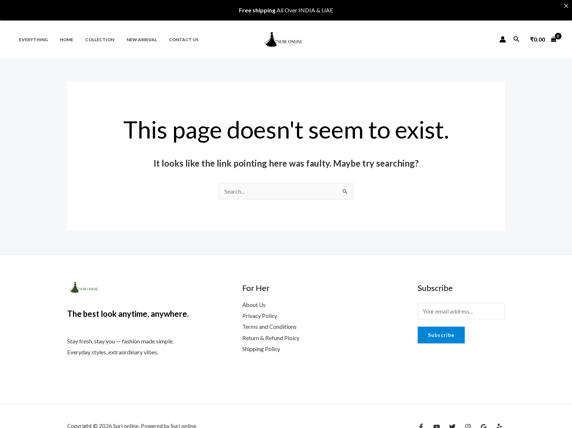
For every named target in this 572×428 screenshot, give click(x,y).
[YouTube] (436, 422)
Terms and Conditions (269, 321)
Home (61, 35)
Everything (31, 35)
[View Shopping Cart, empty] (543, 34)
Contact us (168, 35)
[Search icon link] (516, 34)
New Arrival (130, 35)
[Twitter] (452, 422)
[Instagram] (468, 422)
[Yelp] (499, 422)
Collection (91, 35)
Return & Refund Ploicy (271, 332)
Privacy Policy (260, 310)
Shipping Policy (261, 343)
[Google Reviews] (483, 422)
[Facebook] (421, 422)
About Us (254, 299)
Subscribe (441, 330)
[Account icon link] (502, 34)
